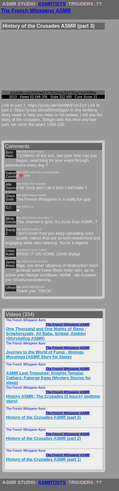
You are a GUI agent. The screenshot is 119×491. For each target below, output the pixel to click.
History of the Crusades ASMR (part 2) (43, 438)
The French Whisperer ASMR (36, 10)
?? (99, 3)
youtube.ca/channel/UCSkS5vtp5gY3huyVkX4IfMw (53, 92)
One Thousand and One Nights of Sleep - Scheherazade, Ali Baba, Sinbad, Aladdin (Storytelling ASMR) (46, 333)
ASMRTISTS (52, 3)
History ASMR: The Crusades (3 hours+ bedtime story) (53, 398)
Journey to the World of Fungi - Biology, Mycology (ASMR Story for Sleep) (45, 354)
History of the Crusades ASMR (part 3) (43, 417)
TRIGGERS (80, 3)
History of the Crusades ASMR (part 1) (43, 459)
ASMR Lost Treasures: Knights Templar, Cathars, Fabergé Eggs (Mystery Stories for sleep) (48, 378)
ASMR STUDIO (19, 3)
